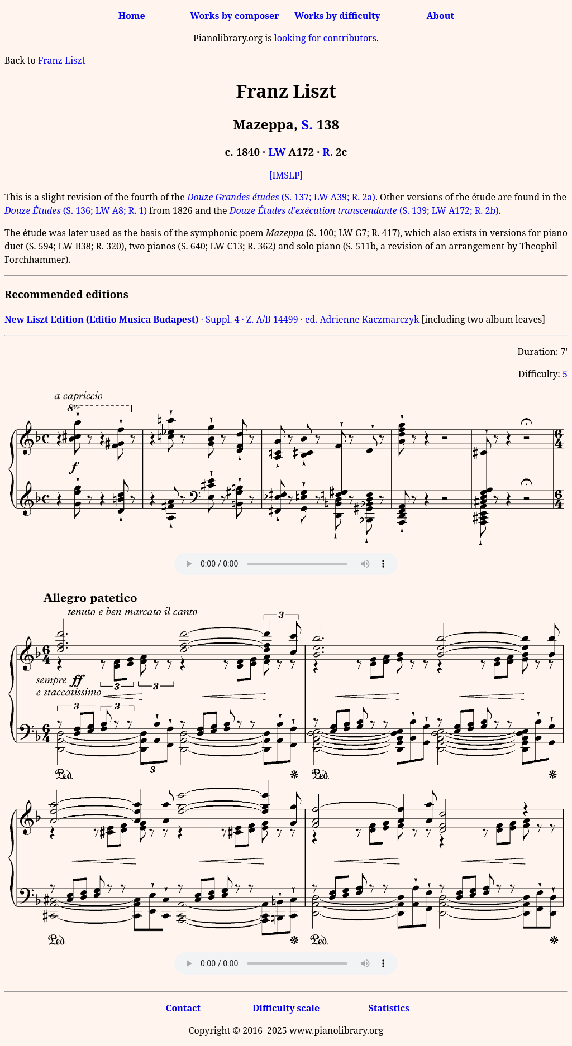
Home (131, 15)
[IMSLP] (286, 175)
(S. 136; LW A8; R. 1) (75, 210)
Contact (183, 1008)
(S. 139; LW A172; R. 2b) (364, 210)
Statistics (388, 1008)
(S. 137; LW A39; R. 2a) (281, 197)
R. (327, 152)
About (440, 15)
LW (276, 152)
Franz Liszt (61, 60)
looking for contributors (325, 38)
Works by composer (234, 15)
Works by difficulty (337, 15)
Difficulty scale (286, 1008)
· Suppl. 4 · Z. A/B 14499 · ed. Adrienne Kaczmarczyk (211, 319)
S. (307, 124)
